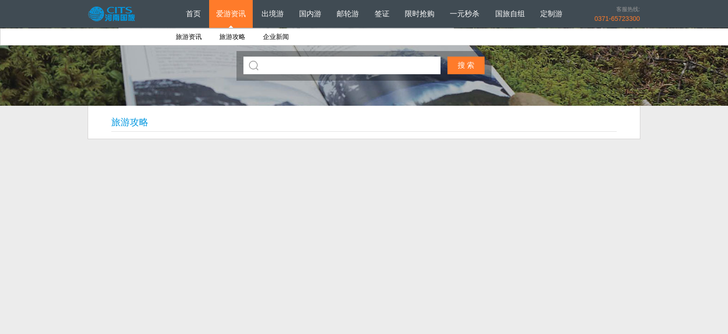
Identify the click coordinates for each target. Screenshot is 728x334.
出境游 (273, 14)
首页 (193, 14)
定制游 (551, 14)
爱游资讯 (231, 14)
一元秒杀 (464, 14)
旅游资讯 (189, 36)
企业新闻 (276, 36)
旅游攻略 (232, 36)
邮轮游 (348, 14)
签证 (382, 14)
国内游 (310, 14)
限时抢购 (419, 14)
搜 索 (466, 65)
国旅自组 (510, 14)
